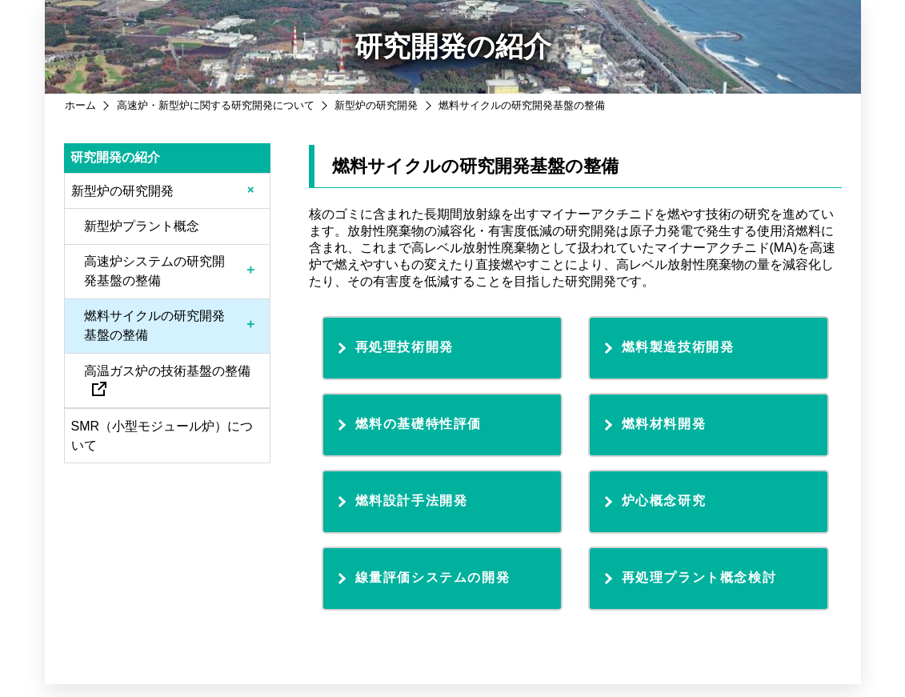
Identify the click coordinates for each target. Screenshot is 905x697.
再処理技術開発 (404, 347)
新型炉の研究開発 (376, 105)
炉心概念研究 (664, 500)
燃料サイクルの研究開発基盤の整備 (154, 325)
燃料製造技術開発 (678, 347)
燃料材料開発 (664, 424)
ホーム (80, 105)
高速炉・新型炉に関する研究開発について (215, 105)
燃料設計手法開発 (411, 500)
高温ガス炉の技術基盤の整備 (167, 379)
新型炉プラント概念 (141, 226)
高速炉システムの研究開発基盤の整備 (154, 270)
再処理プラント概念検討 (699, 577)
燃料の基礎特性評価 (418, 424)
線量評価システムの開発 (433, 577)
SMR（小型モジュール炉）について (162, 435)
